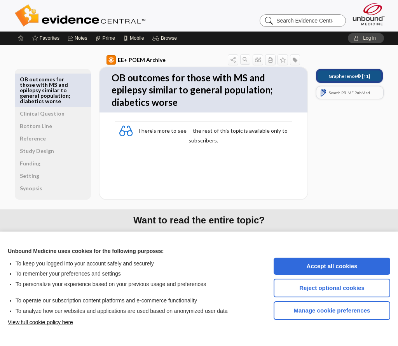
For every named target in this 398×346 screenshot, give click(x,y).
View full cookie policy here (40, 322)
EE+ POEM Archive (127, 60)
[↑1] (340, 76)
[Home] (21, 38)
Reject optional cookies (332, 288)
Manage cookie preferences (332, 310)
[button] (165, 38)
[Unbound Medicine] (369, 14)
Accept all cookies (332, 266)
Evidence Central (111, 15)
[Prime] (105, 38)
